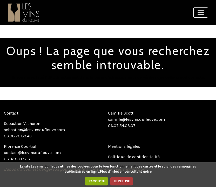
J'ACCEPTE (96, 181)
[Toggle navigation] (200, 12)
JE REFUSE (121, 181)
